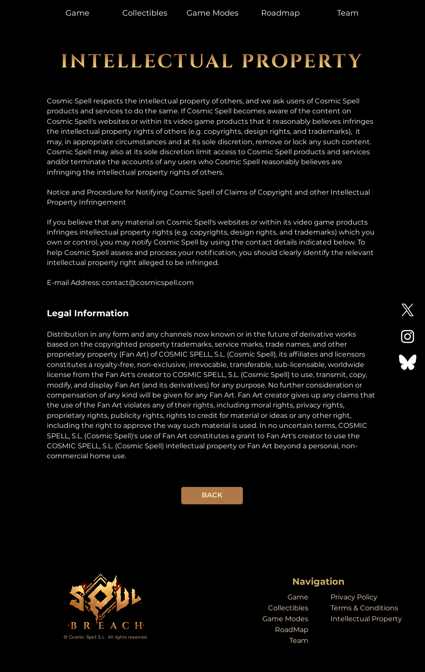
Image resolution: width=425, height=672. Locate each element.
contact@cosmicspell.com (148, 282)
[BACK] (212, 495)
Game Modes (285, 619)
